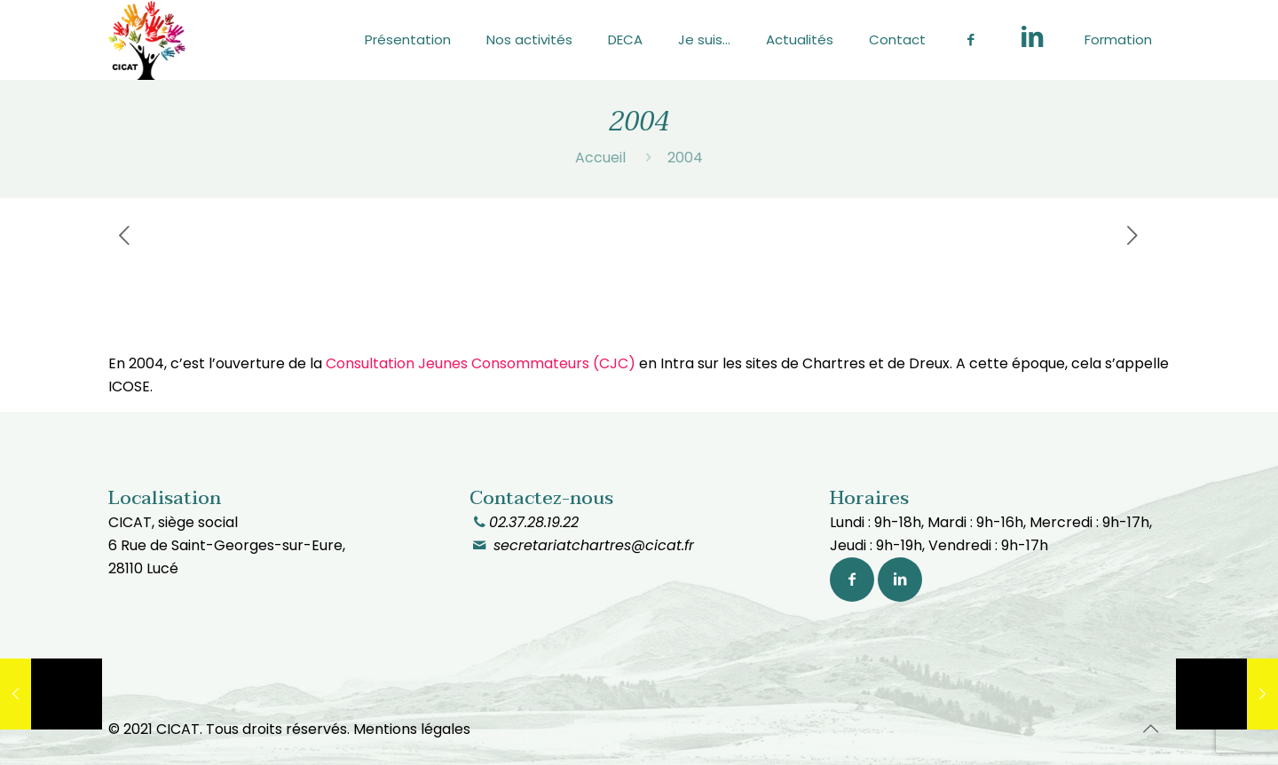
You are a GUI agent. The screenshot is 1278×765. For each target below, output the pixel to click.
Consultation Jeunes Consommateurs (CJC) (480, 363)
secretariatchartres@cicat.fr (591, 545)
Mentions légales (411, 729)
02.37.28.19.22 (534, 522)
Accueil (600, 157)
